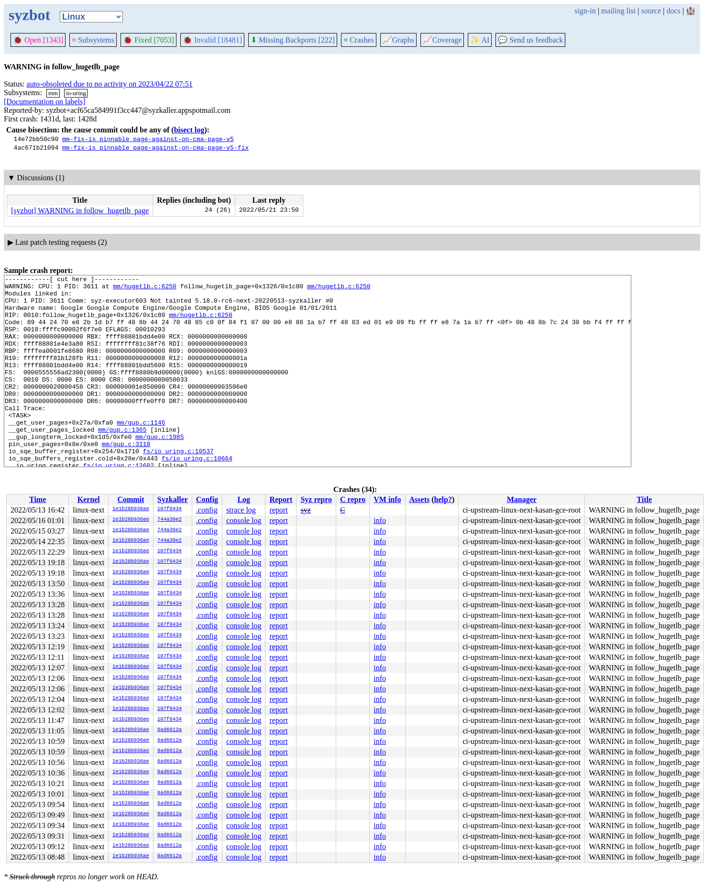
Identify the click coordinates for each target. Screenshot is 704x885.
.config (207, 510)
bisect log (189, 130)
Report (280, 499)
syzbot (29, 14)
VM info (387, 499)
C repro (352, 499)
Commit (130, 499)
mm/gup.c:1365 (122, 461)
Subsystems (93, 40)
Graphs (398, 40)
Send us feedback (530, 40)
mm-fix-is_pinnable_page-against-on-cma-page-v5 (148, 138)
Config (207, 499)
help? (443, 499)
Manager (522, 499)
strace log (241, 510)
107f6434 (169, 509)
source (651, 11)
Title (644, 499)
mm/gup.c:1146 (141, 452)
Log (243, 499)
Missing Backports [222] (293, 40)
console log (243, 520)
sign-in (584, 11)
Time (37, 499)
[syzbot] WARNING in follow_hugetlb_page (80, 211)
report (278, 510)
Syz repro (316, 499)
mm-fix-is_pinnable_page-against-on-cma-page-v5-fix (155, 147)
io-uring (76, 93)
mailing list (618, 11)
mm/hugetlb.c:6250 (144, 288)
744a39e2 (169, 519)
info (380, 520)
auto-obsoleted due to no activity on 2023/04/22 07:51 (110, 84)
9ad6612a (169, 730)
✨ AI (479, 40)
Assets (419, 499)
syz (305, 510)
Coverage (442, 40)
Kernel (88, 499)
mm (53, 93)
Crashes (358, 40)
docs (673, 11)
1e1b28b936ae (130, 509)
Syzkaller (172, 499)
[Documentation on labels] (45, 102)
